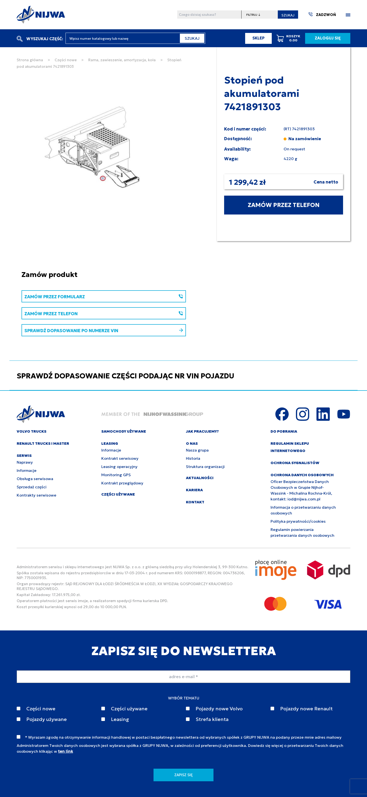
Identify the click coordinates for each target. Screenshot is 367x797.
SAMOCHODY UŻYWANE (123, 431)
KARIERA (194, 490)
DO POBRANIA (284, 431)
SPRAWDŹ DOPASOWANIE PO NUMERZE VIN (103, 330)
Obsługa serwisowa (35, 478)
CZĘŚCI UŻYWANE (118, 494)
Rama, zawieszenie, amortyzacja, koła (122, 60)
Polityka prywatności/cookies (298, 521)
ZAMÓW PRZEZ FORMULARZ (103, 296)
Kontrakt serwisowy (120, 458)
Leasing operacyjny (119, 466)
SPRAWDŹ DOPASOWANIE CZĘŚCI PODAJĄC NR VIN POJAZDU (125, 375)
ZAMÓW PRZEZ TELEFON (284, 205)
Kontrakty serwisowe (36, 495)
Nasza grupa (197, 450)
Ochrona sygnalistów (295, 462)
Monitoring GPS (116, 474)
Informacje (27, 470)
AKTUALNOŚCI (199, 477)
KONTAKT (195, 502)
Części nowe (66, 60)
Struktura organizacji (205, 466)
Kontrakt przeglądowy (122, 483)
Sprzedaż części (31, 486)
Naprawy (25, 462)
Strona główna (30, 60)
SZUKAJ (287, 15)
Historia (193, 458)
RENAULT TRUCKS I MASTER (43, 443)
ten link (65, 751)
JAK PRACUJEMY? (202, 431)
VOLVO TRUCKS (31, 431)
